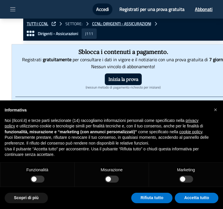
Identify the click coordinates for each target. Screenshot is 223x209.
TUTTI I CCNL (37, 24)
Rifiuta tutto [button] (152, 197)
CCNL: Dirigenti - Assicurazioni (121, 24)
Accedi (102, 9)
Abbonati (204, 9)
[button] (215, 109)
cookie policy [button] (190, 131)
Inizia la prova (123, 79)
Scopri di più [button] (26, 197)
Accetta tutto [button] (196, 197)
